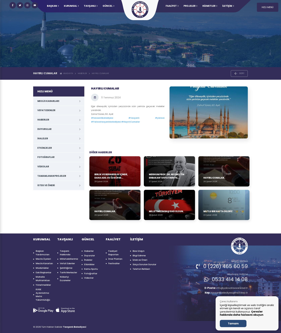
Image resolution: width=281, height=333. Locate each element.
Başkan (53, 6)
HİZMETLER (209, 6)
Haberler (82, 73)
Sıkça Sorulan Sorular (144, 264)
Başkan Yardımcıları (42, 252)
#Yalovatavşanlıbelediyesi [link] (106, 121)
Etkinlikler (44, 148)
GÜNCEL (108, 6)
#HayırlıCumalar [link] (130, 121)
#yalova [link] (159, 117)
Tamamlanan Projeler (51, 176)
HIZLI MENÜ (267, 7)
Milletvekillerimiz (69, 258)
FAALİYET (172, 6)
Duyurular (44, 129)
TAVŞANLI (91, 6)
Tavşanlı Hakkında (65, 252)
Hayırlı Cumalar (100, 73)
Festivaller (114, 263)
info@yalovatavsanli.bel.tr (224, 288)
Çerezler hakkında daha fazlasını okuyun (241, 313)
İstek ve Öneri (46, 185)
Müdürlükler (42, 268)
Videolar (43, 166)
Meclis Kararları (48, 101)
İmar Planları (115, 258)
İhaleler (42, 138)
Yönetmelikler (43, 285)
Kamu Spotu (91, 269)
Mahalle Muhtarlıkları (43, 278)
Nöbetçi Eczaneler (65, 278)
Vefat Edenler (46, 110)
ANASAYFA (66, 73)
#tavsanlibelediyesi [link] (102, 117)
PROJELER (190, 6)
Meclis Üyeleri (43, 258)
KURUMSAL (71, 6)
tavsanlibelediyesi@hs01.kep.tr (225, 293)
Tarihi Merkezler (68, 272)
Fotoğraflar (45, 157)
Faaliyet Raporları (113, 252)
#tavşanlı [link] (133, 117)
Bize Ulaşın (138, 251)
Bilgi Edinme (139, 255)
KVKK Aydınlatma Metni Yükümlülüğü (43, 294)
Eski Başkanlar (43, 272)
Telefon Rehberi (141, 269)
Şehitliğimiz (66, 268)
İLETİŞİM (228, 6)
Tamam (233, 323)
